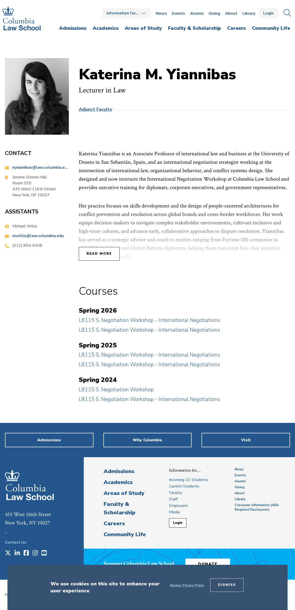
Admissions (119, 471)
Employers (178, 505)
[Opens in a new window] (8, 553)
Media (174, 512)
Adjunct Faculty (95, 109)
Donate (207, 564)
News (161, 13)
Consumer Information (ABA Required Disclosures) (257, 507)
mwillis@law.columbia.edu (38, 236)
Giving (214, 13)
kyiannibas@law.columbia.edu (40, 167)
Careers (114, 523)
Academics (118, 482)
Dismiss (227, 585)
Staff (173, 499)
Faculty (175, 492)
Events (178, 13)
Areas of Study (124, 493)
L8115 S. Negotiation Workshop (116, 389)
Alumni (197, 13)
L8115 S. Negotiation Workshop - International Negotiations (149, 320)
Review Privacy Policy (187, 585)
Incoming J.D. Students (188, 480)
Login (268, 13)
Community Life (125, 534)
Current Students (184, 486)
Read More (99, 253)
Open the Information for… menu (126, 13)
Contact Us (15, 542)
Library (248, 13)
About (231, 13)
